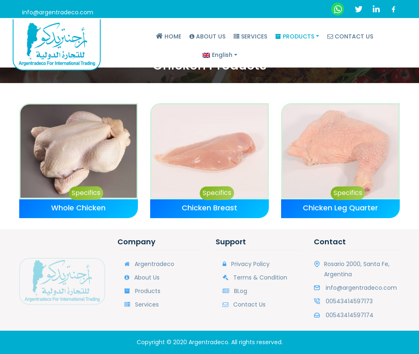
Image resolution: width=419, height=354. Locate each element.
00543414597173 (349, 301)
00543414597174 (350, 315)
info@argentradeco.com (57, 12)
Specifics (84, 192)
